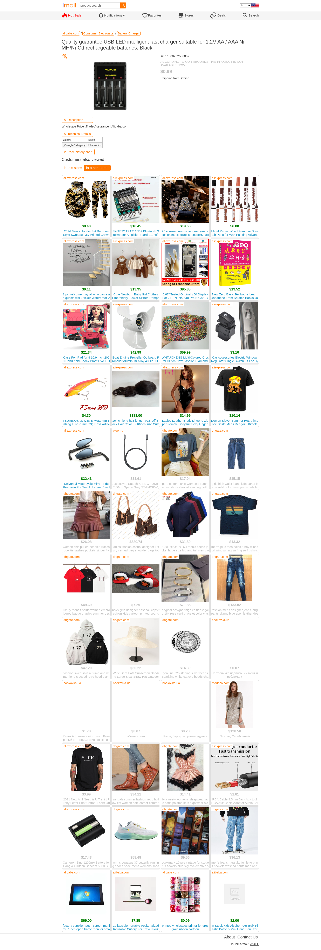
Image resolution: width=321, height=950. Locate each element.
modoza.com (221, 683)
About (229, 937)
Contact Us (247, 937)
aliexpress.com (73, 178)
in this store (73, 168)
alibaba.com (71, 872)
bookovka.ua (220, 620)
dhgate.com (170, 430)
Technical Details (77, 134)
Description (73, 120)
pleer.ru (118, 430)
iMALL (254, 944)
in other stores (97, 168)
